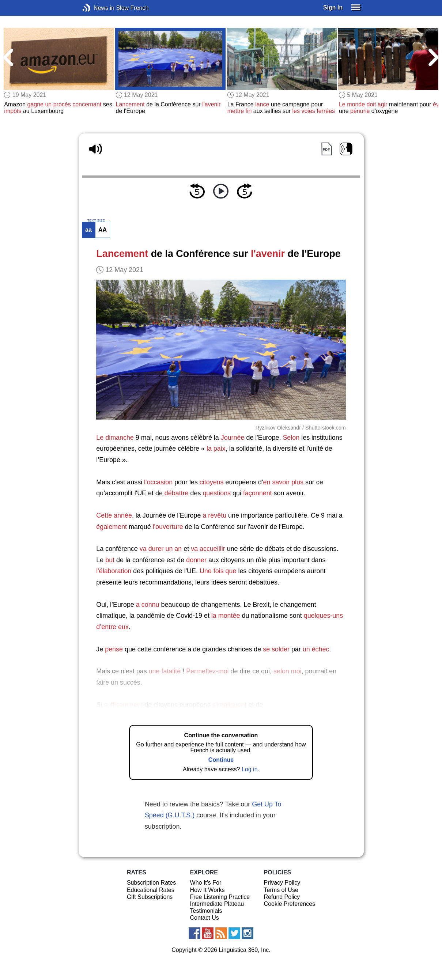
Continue (221, 760)
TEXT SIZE (96, 220)
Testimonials (206, 911)
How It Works (207, 890)
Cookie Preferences (290, 904)
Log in (250, 769)
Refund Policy (282, 897)
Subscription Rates (151, 883)
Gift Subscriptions (150, 897)
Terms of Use (281, 890)
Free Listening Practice (220, 897)
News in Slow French (97, 8)
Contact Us (204, 918)
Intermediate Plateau (217, 904)
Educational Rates (150, 890)
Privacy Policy (282, 883)
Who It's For (206, 883)
